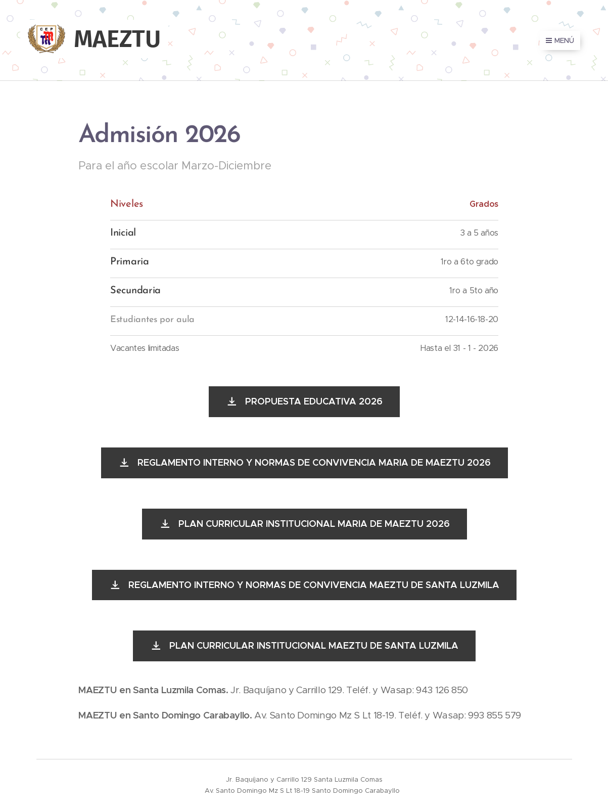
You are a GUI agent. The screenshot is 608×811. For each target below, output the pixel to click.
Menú (560, 40)
